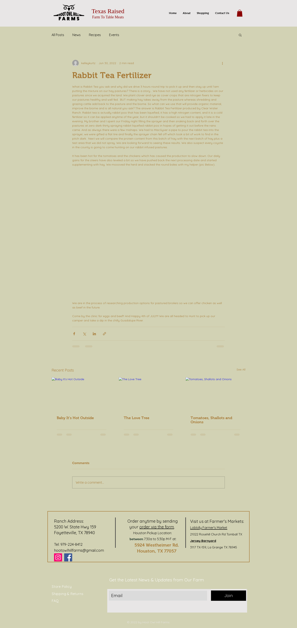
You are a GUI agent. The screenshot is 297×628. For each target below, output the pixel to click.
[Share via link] (104, 334)
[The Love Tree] (148, 394)
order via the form (156, 526)
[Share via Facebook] (74, 334)
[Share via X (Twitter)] (84, 334)
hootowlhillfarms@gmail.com (79, 550)
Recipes (95, 35)
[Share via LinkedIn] (94, 334)
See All (241, 369)
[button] (240, 13)
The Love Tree (136, 418)
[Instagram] (58, 557)
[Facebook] (68, 557)
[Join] (228, 595)
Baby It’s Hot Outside (75, 418)
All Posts (58, 35)
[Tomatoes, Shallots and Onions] (215, 394)
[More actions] (222, 63)
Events (114, 35)
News (76, 35)
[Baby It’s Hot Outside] (81, 394)
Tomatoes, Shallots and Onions (211, 420)
